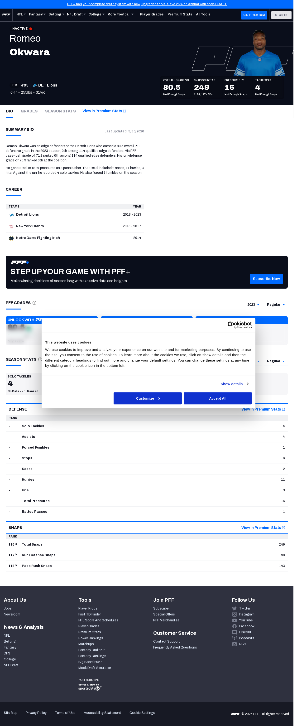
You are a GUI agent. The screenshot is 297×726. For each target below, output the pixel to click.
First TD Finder (89, 614)
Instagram (246, 614)
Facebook (246, 626)
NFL (7, 635)
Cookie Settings (142, 713)
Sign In (281, 15)
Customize (148, 398)
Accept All (217, 398)
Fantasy (10, 647)
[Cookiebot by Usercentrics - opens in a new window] (231, 325)
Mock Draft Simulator (94, 668)
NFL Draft (11, 665)
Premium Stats (89, 632)
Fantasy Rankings (92, 656)
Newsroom (12, 614)
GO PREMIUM (254, 15)
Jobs (8, 608)
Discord (245, 632)
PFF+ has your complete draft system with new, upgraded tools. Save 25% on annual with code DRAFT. (147, 4)
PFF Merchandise (166, 620)
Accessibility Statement (102, 713)
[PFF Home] (6, 15)
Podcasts (246, 638)
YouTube (246, 620)
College (10, 659)
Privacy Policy (36, 713)
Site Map (10, 713)
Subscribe (161, 608)
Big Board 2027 (90, 662)
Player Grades (89, 626)
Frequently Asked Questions (175, 647)
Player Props (87, 608)
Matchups (86, 644)
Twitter (244, 608)
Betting (10, 641)
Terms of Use (65, 713)
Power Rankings (90, 638)
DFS (7, 653)
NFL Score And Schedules (98, 620)
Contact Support (166, 641)
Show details (232, 384)
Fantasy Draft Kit (91, 650)
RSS (242, 644)
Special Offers (164, 614)
